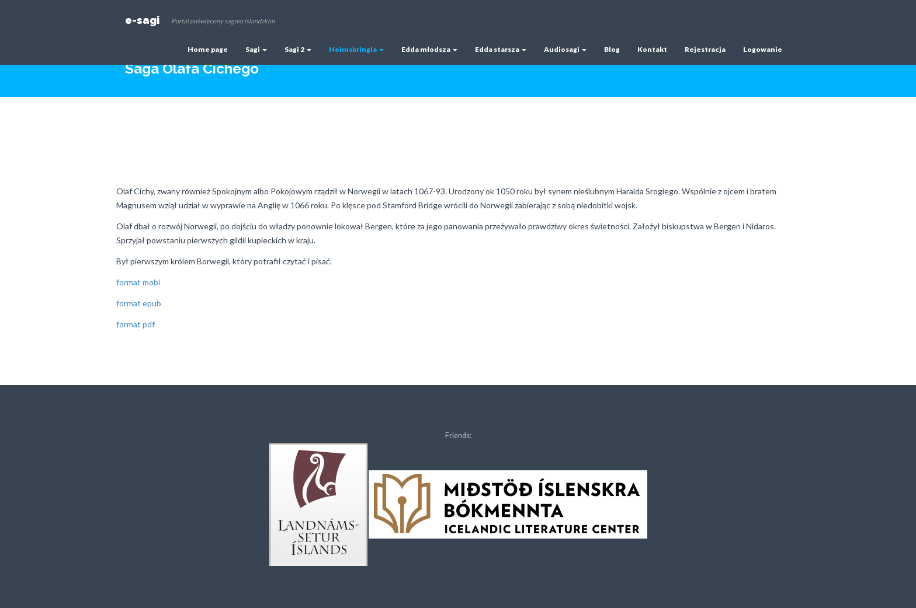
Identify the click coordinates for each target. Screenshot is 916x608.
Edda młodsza (429, 49)
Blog (612, 49)
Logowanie (762, 49)
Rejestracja (705, 49)
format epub (138, 303)
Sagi (256, 49)
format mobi (138, 282)
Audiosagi (565, 49)
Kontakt (652, 49)
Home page (208, 49)
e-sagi (142, 20)
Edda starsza (500, 49)
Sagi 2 (297, 49)
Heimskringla (356, 49)
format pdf (135, 324)
